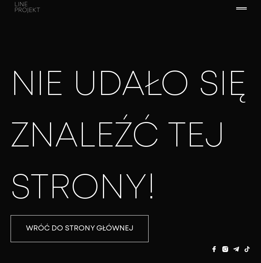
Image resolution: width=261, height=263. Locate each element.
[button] (241, 8)
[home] (122, 8)
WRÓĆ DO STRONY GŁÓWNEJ (79, 228)
